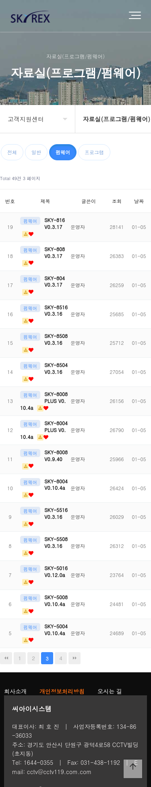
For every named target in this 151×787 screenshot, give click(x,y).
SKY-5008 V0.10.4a (56, 600)
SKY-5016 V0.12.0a (56, 571)
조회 (117, 200)
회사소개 (15, 691)
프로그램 (94, 152)
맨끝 (74, 658)
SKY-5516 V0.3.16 (56, 513)
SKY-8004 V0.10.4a (56, 484)
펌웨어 (63, 152)
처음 (6, 658)
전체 (12, 152)
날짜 (139, 200)
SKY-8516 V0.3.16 (56, 310)
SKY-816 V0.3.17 (54, 223)
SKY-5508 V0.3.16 (56, 542)
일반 (36, 152)
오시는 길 (109, 691)
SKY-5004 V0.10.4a (56, 629)
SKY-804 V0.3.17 (54, 281)
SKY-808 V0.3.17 (54, 252)
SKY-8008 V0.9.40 (56, 455)
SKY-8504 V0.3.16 (56, 368)
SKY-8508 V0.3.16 (56, 339)
